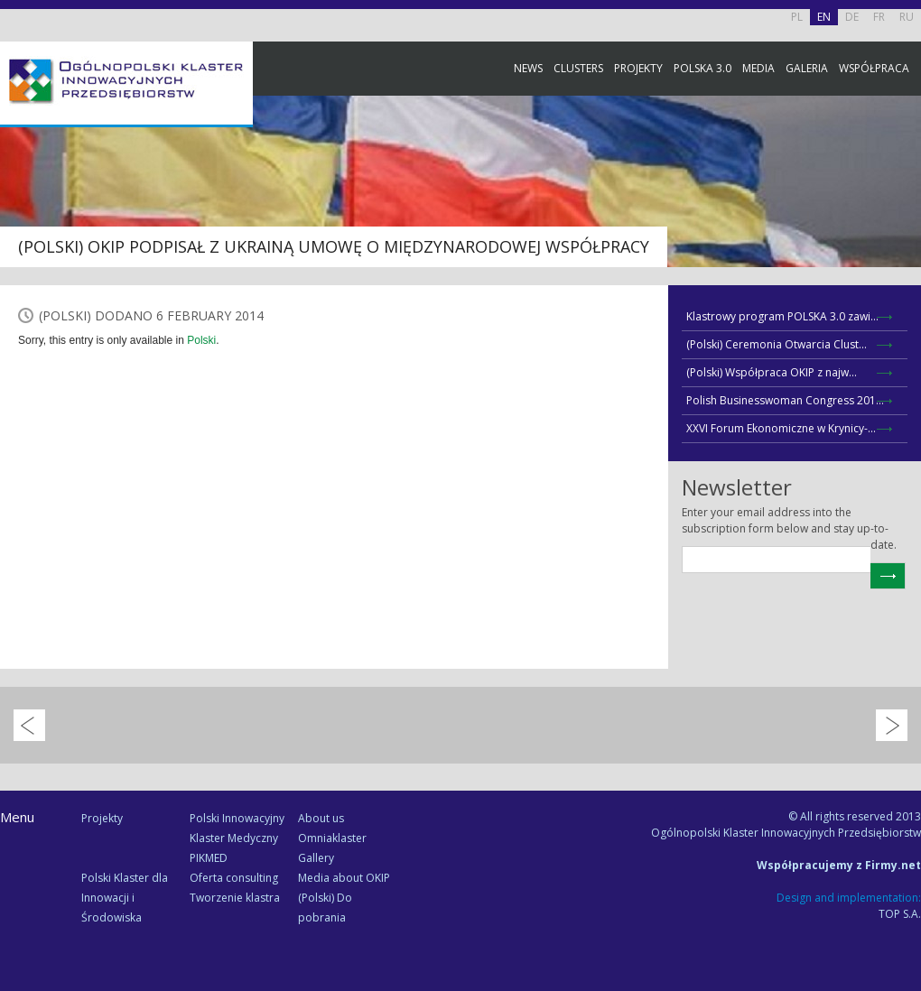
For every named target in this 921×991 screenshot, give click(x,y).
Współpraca (874, 68)
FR (879, 16)
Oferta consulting (234, 877)
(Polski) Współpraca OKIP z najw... (771, 372)
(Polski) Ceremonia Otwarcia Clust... (776, 344)
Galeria (807, 68)
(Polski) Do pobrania (325, 907)
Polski (201, 340)
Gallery (316, 858)
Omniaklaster (332, 838)
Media (758, 68)
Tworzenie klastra (235, 897)
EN (824, 16)
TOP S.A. (900, 914)
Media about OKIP (344, 877)
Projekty (638, 68)
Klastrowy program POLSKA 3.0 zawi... (782, 316)
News (528, 68)
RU (906, 16)
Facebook (903, 200)
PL (797, 16)
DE (852, 16)
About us (321, 818)
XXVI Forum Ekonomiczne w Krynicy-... (781, 428)
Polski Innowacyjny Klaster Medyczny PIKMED (237, 838)
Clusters (578, 68)
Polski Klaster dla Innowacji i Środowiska (124, 897)
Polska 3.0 (702, 68)
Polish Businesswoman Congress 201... (785, 400)
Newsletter (903, 336)
